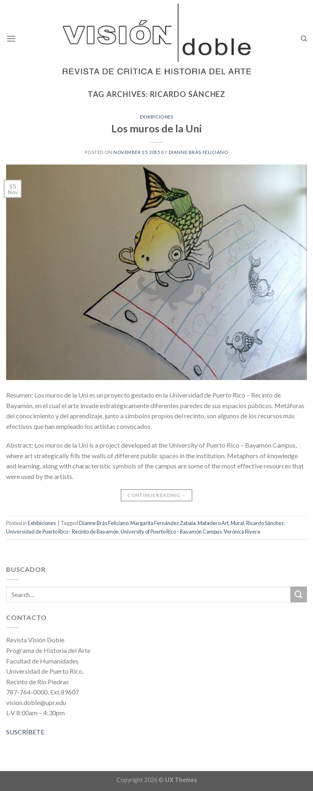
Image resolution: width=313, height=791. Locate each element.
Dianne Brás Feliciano (198, 152)
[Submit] (299, 594)
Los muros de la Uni (156, 128)
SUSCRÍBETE (25, 732)
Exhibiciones (157, 116)
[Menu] (11, 38)
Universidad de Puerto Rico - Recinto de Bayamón (62, 531)
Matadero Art (213, 523)
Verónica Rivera (242, 531)
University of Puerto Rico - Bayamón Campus (171, 531)
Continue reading (156, 495)
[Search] (304, 38)
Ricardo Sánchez (265, 523)
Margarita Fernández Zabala (163, 523)
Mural (237, 523)
